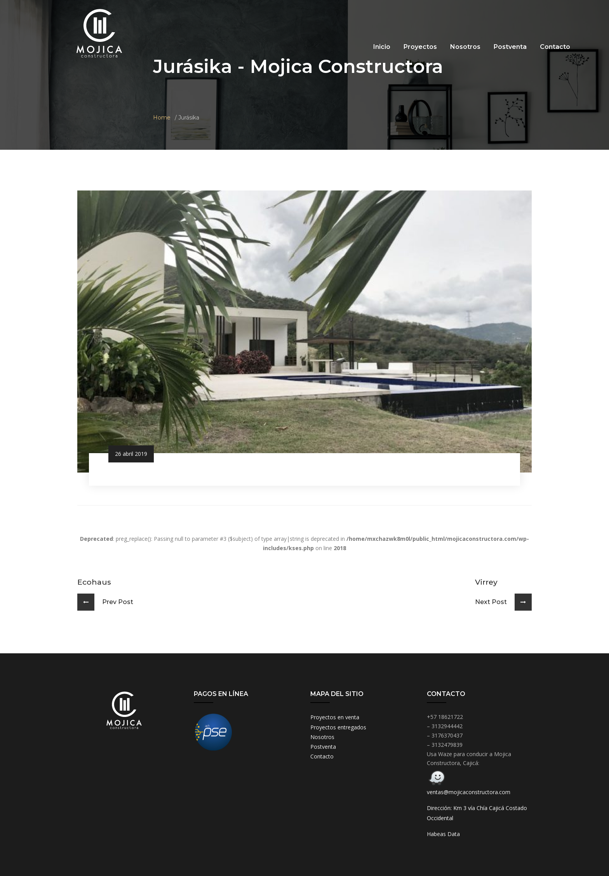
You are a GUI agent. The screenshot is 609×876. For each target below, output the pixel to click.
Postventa (510, 46)
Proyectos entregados (338, 727)
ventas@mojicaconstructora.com (468, 792)
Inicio (381, 46)
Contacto (555, 46)
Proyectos (420, 46)
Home (162, 117)
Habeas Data (443, 834)
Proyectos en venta (334, 717)
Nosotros (465, 46)
